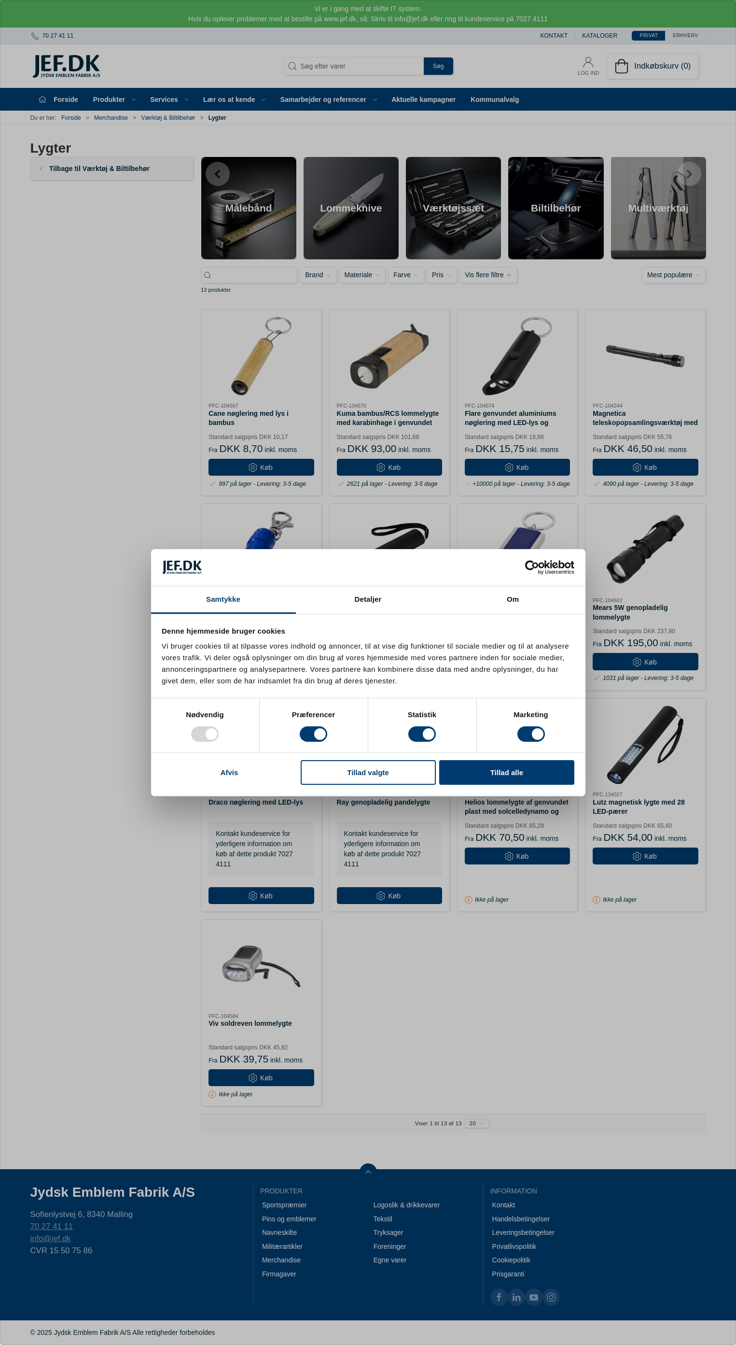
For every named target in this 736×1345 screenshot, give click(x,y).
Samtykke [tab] (223, 599)
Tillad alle (506, 772)
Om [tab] (513, 599)
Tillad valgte (368, 772)
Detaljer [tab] (368, 599)
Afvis (229, 772)
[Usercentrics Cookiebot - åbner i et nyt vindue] (532, 567)
